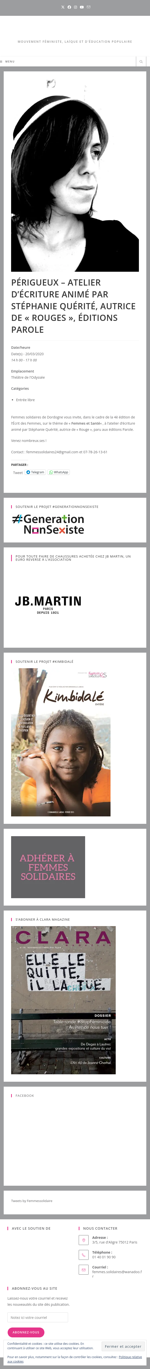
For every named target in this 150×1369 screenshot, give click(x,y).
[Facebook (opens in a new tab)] (69, 7)
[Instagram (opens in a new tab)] (75, 7)
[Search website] (141, 62)
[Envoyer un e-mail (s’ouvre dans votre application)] (87, 7)
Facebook (25, 1095)
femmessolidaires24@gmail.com (52, 452)
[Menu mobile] (7, 61)
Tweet (18, 472)
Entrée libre (25, 399)
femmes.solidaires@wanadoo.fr (117, 1274)
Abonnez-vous (26, 1332)
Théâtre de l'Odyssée (28, 377)
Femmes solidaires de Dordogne (37, 417)
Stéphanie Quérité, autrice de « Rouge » (60, 429)
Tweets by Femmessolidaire (31, 1201)
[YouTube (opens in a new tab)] (81, 7)
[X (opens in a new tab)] (63, 7)
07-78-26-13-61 (95, 452)
